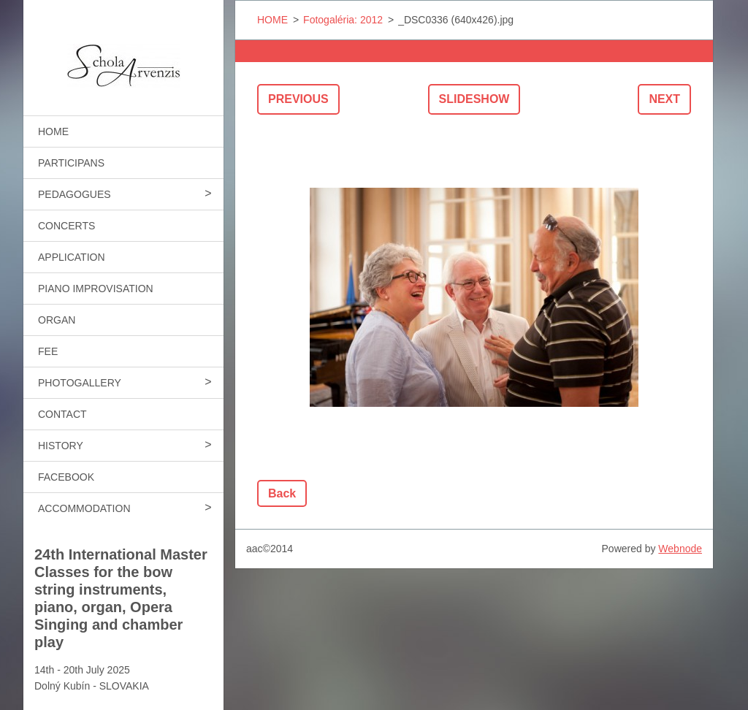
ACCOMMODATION (84, 508)
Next (664, 99)
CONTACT (62, 414)
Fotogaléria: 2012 (343, 20)
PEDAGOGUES (74, 194)
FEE (48, 351)
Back (282, 493)
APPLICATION (71, 257)
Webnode (680, 548)
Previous (298, 99)
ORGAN (56, 320)
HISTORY (60, 445)
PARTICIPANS (71, 163)
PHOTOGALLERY (79, 383)
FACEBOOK (66, 477)
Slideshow (474, 99)
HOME (53, 131)
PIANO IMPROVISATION (95, 288)
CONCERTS (66, 226)
